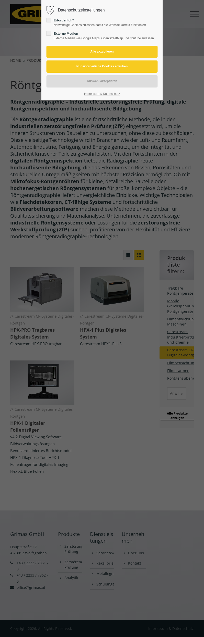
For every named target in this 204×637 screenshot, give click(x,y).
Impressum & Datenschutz (102, 94)
